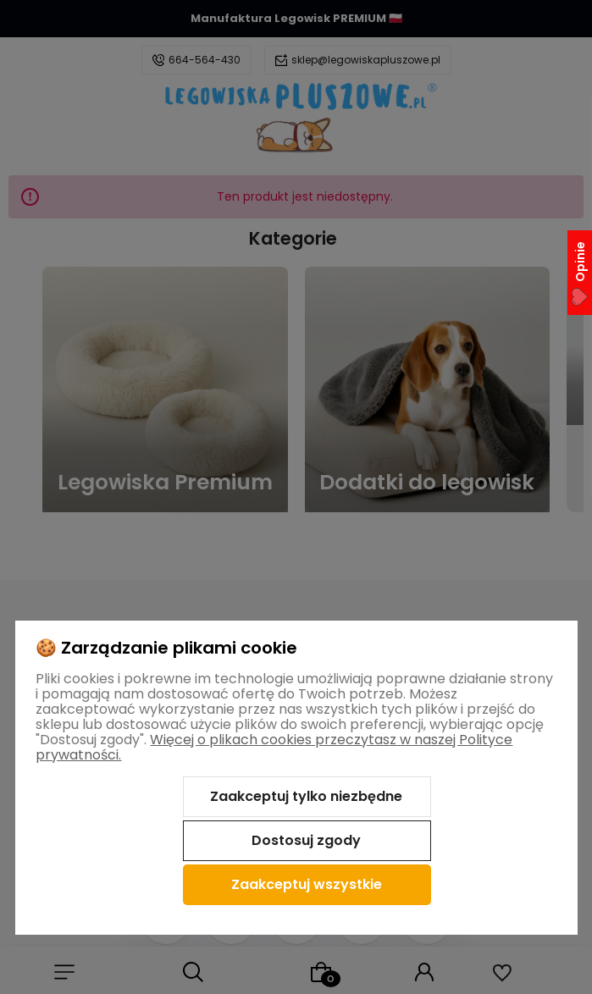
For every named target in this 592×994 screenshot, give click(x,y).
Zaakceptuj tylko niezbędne (306, 796)
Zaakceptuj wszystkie (306, 884)
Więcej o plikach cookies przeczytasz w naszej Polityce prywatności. (274, 747)
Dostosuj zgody (306, 840)
